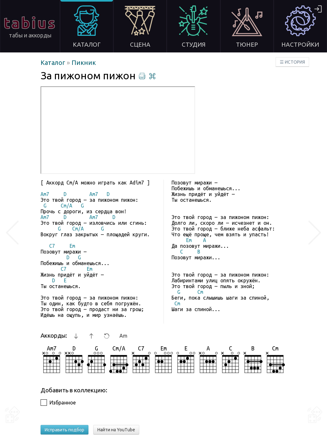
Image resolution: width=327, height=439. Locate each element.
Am (123, 336)
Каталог (54, 62)
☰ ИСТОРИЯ (292, 62)
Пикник (84, 62)
